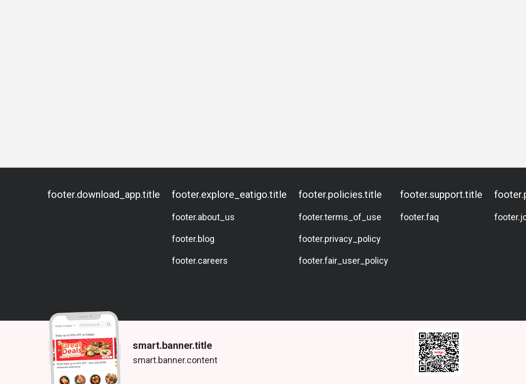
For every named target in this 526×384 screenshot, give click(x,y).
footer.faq (419, 217)
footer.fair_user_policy (343, 260)
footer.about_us (203, 217)
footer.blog (193, 239)
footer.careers (200, 260)
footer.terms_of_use (340, 217)
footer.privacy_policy (340, 239)
